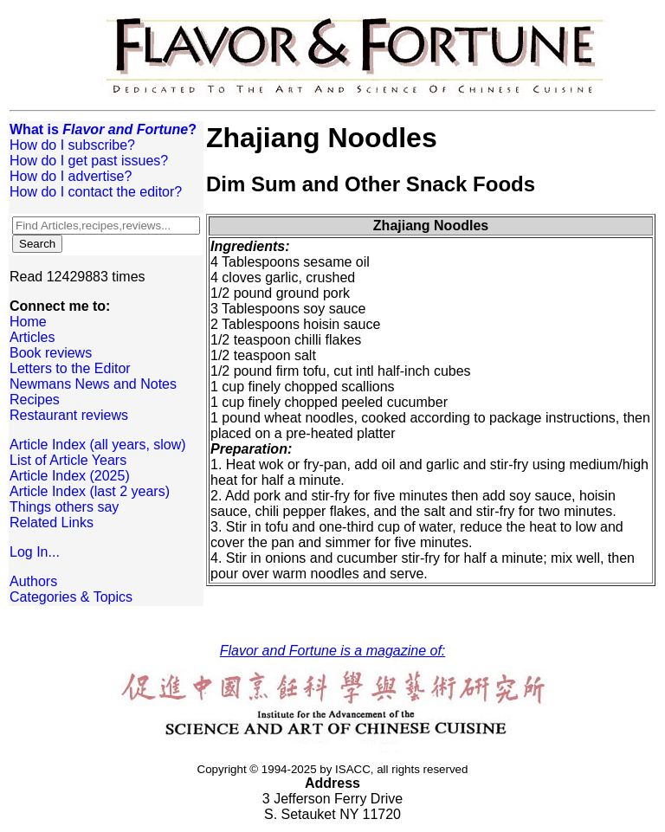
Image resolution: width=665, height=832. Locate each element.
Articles (32, 337)
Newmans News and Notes (93, 384)
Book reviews (51, 352)
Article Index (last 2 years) (90, 491)
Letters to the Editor (70, 368)
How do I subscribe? (72, 145)
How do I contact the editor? (96, 191)
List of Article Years (68, 460)
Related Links (52, 522)
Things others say (64, 507)
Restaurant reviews (69, 415)
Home (28, 321)
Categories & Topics (71, 597)
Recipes (35, 399)
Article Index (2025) (70, 475)
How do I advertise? (71, 176)
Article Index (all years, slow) (98, 444)
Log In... (35, 552)
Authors (33, 581)
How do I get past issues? (89, 160)
